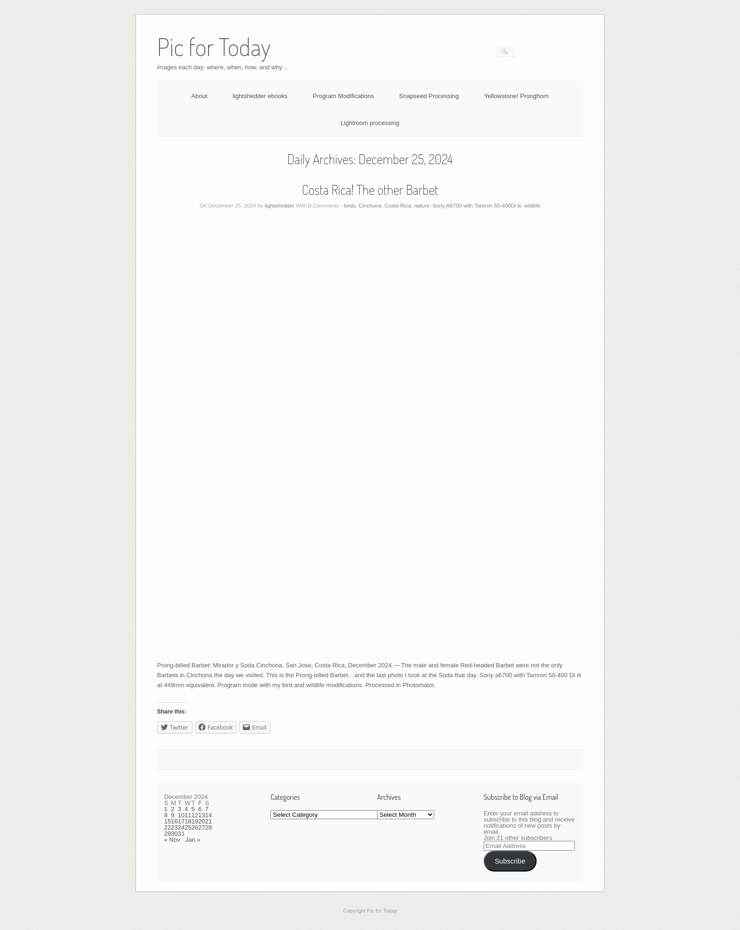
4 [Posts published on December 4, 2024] (186, 809)
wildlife (532, 205)
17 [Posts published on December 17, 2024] (181, 821)
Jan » (193, 839)
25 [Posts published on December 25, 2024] (188, 827)
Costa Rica (398, 205)
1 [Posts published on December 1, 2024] (166, 809)
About (199, 96)
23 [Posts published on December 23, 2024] (174, 827)
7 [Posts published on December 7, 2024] (207, 809)
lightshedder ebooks (260, 96)
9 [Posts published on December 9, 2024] (172, 815)
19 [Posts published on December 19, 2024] (195, 821)
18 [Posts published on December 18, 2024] (188, 821)
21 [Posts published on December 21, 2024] (208, 821)
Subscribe (510, 861)
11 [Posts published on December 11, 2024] (188, 815)
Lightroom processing (370, 122)
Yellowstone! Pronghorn (516, 96)
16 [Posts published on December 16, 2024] (174, 821)
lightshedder (279, 205)
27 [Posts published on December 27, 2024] (201, 827)
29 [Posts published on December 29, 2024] (167, 833)
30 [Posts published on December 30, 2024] (174, 833)
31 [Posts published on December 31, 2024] (181, 833)
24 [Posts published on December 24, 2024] (181, 827)
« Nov (172, 839)
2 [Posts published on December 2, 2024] (172, 809)
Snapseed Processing (429, 96)
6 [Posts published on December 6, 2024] (200, 809)
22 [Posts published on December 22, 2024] (167, 827)
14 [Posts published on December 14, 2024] (208, 815)
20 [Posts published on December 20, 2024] (201, 821)
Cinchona (370, 205)
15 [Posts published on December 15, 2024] (167, 821)
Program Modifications (343, 96)
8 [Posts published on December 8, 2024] (166, 815)
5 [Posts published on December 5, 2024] (193, 809)
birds (349, 205)
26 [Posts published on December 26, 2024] (195, 827)
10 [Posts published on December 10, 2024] (181, 815)
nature (421, 205)
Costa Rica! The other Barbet (370, 189)
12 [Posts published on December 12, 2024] (195, 815)
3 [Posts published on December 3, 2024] (179, 809)
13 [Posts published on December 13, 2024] (201, 815)
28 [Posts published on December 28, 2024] (208, 827)
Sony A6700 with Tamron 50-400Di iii (476, 205)
